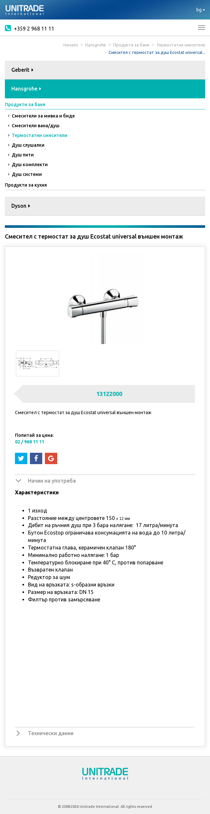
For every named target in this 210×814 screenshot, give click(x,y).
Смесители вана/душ (33, 125)
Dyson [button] (20, 206)
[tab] (105, 70)
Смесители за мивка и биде (41, 115)
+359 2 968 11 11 (29, 27)
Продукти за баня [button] (25, 104)
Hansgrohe (95, 45)
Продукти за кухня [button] (26, 185)
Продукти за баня (131, 45)
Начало (70, 45)
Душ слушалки (26, 145)
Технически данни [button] (50, 733)
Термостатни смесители (180, 45)
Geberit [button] (22, 70)
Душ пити (21, 154)
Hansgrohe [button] (26, 89)
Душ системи (25, 174)
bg (200, 9)
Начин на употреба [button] (52, 481)
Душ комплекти (28, 164)
